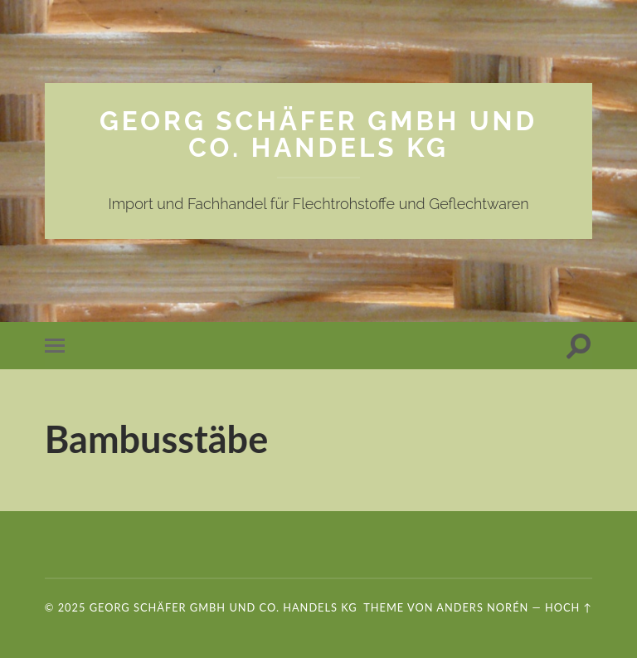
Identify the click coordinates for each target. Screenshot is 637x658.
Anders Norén (482, 607)
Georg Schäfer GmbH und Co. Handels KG (318, 134)
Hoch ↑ (568, 607)
